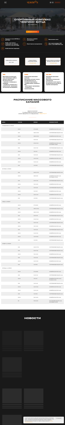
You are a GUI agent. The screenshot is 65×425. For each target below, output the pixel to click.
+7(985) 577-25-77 (43, 113)
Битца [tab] (41, 404)
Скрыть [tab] (20, 404)
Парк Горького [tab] (46, 404)
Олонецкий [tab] (35, 404)
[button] (6, 417)
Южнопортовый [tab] (27, 404)
